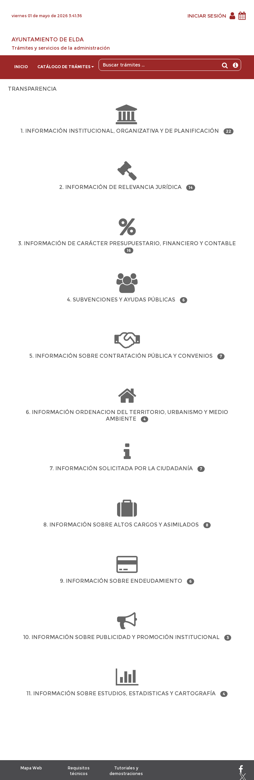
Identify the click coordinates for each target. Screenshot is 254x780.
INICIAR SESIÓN (207, 16)
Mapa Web (31, 767)
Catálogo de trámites (65, 66)
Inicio (21, 66)
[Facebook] (240, 770)
